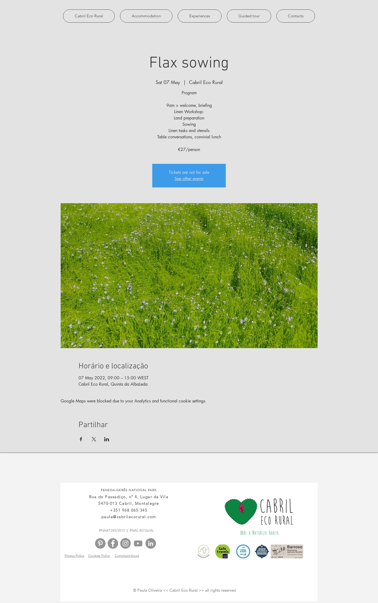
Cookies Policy (99, 556)
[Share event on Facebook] (80, 439)
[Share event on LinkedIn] (106, 439)
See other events (189, 178)
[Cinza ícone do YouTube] (138, 543)
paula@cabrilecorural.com (128, 516)
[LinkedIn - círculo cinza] (150, 543)
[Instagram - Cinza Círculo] (125, 543)
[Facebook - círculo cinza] (113, 543)
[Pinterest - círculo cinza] (100, 543)
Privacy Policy (74, 556)
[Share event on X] (93, 439)
